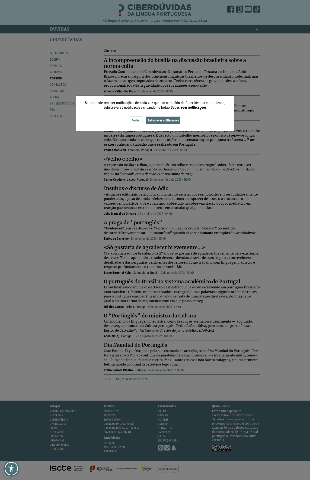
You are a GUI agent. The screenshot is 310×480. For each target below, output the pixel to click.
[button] (11, 468)
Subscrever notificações (163, 120)
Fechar (136, 120)
